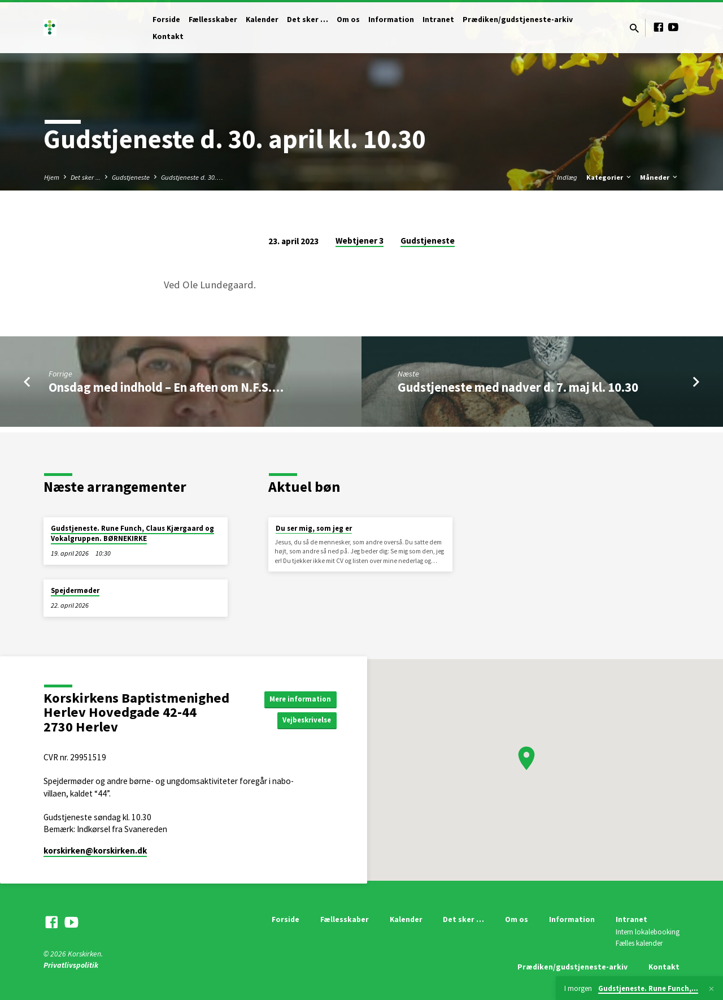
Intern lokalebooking (648, 932)
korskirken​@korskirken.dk (95, 850)
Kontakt (168, 36)
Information (391, 19)
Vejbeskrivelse (304, 721)
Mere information (298, 698)
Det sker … (307, 19)
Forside (166, 19)
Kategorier (609, 177)
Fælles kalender (639, 943)
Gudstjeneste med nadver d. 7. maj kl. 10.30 (518, 387)
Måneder (659, 177)
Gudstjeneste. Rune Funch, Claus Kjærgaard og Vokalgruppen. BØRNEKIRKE (132, 533)
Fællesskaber (213, 19)
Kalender (262, 19)
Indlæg (567, 177)
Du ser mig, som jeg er (314, 528)
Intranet (438, 19)
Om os (348, 19)
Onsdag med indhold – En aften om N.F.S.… (166, 387)
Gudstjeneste (131, 177)
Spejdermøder (75, 590)
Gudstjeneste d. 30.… (192, 177)
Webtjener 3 (360, 240)
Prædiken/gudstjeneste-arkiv (518, 19)
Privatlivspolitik (70, 965)
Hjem (51, 177)
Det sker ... (86, 177)
